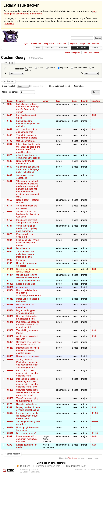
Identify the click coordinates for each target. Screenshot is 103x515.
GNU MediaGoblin (82, 469)
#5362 (10, 336)
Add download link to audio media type (26, 130)
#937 (9, 260)
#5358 (10, 330)
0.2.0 (94, 444)
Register (73, 43)
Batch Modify (13, 453)
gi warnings (22, 287)
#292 (9, 444)
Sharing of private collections (25, 176)
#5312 (10, 299)
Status (74, 101)
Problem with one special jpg (24, 235)
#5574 (10, 413)
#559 (9, 166)
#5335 (10, 304)
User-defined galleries (26, 404)
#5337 (10, 316)
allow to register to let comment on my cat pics (28, 156)
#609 (9, 175)
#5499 (10, 390)
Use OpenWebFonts (26, 141)
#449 (9, 129)
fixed (30, 68)
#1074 (10, 275)
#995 (9, 263)
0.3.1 (94, 129)
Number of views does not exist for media (27, 317)
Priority (84, 101)
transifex (20, 260)
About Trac (62, 43)
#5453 (10, 347)
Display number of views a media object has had (28, 408)
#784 (9, 225)
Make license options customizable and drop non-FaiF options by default (27, 108)
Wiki (38, 48)
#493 (9, 141)
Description (77, 86)
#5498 (10, 379)
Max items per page (10, 92)
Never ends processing (27, 356)
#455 (9, 135)
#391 (9, 436)
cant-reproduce (80, 68)
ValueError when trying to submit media (27, 399)
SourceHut (8, 23)
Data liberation (23, 248)
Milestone (95, 101)
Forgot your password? (90, 43)
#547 (9, 161)
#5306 (10, 290)
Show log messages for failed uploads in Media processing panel (27, 392)
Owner (46, 101)
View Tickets (80, 48)
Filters (10, 63)
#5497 (10, 370)
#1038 (10, 269)
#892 (9, 248)
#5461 (10, 356)
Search (95, 48)
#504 (9, 144)
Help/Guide (49, 43)
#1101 (10, 280)
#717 (9, 205)
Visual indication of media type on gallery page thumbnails (26, 228)
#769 (9, 220)
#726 (9, 211)
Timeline (49, 48)
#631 (9, 181)
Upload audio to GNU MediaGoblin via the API (28, 276)
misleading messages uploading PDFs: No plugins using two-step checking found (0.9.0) (27, 383)
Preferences (36, 43)
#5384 (10, 342)
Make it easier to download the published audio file (28, 124)
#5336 (10, 310)
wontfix (51, 68)
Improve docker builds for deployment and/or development (27, 416)
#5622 (10, 433)
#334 (9, 407)
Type (58, 101)
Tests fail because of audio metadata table (26, 136)
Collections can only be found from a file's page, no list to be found (28, 169)
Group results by (9, 86)
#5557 (10, 398)
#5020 (10, 284)
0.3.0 (94, 115)
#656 (9, 200)
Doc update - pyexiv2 (26, 433)
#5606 (10, 427)
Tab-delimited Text (76, 466)
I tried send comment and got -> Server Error (27, 221)
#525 (9, 155)
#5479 (10, 359)
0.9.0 (94, 330)
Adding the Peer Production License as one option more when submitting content (27, 363)
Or (82, 73)
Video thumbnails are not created (26, 207)
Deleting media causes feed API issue (27, 270)
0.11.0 (95, 421)
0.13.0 (95, 413)
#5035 (10, 287)
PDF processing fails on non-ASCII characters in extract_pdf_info (27, 324)
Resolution (19, 69)
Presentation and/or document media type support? (26, 439)
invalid (40, 68)
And (6, 73)
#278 (9, 404)
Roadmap (63, 48)
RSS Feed (25, 466)
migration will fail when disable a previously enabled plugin (27, 350)
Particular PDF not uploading (25, 306)
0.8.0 (94, 269)
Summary (20, 101)
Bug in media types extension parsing (25, 311)
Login (25, 43)
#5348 (10, 322)
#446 (9, 121)
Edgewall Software (31, 472)
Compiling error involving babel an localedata (28, 343)
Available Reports (72, 52)
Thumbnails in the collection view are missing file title (25, 254)
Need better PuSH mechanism (25, 162)
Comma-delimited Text (48, 466)
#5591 (10, 421)
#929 (9, 251)
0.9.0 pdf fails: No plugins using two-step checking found (27, 373)
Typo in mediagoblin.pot (28, 280)
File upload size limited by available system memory (27, 242)
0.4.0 (94, 436)
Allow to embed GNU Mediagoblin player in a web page (27, 214)
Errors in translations (26, 284)
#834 (9, 240)
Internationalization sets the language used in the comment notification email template (28, 148)
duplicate (64, 68)
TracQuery (72, 458)
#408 (9, 115)
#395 (9, 104)
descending (38, 86)
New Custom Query (91, 52)
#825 (9, 234)
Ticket (9, 101)
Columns (10, 81)
